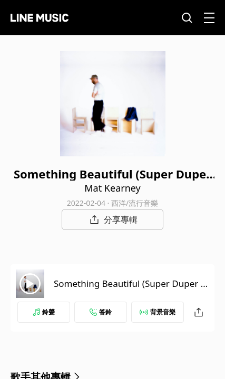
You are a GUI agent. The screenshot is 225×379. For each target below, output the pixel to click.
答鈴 (101, 311)
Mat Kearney (112, 188)
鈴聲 (44, 311)
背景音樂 (157, 311)
